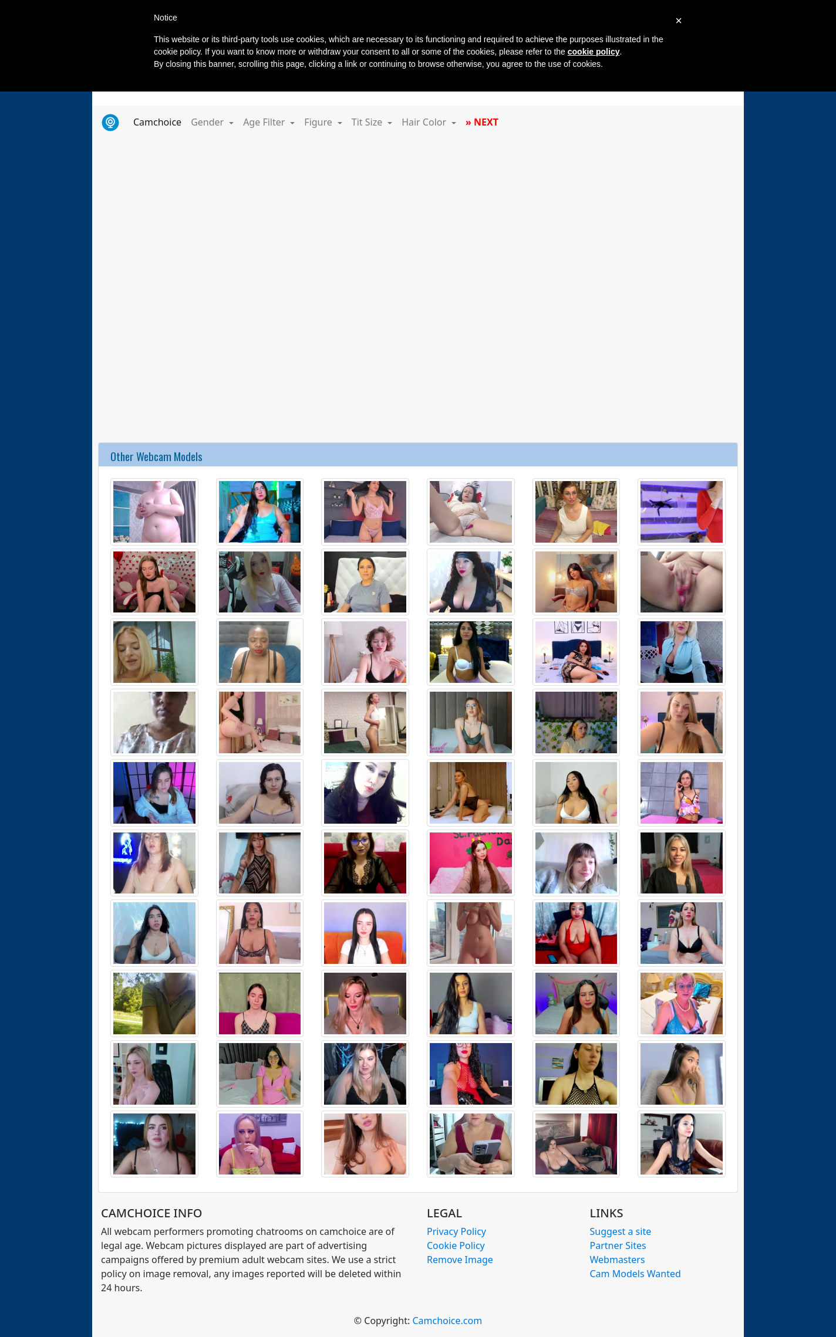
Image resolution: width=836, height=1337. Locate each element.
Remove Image (460, 1259)
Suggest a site (621, 1231)
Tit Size (368, 122)
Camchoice (159, 121)
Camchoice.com (447, 1320)
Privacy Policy (456, 1231)
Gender (208, 122)
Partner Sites (618, 1245)
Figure (319, 122)
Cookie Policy (456, 1245)
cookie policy (594, 51)
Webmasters (617, 1259)
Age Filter (265, 122)
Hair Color (425, 122)
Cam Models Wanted (635, 1273)
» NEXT (482, 122)
